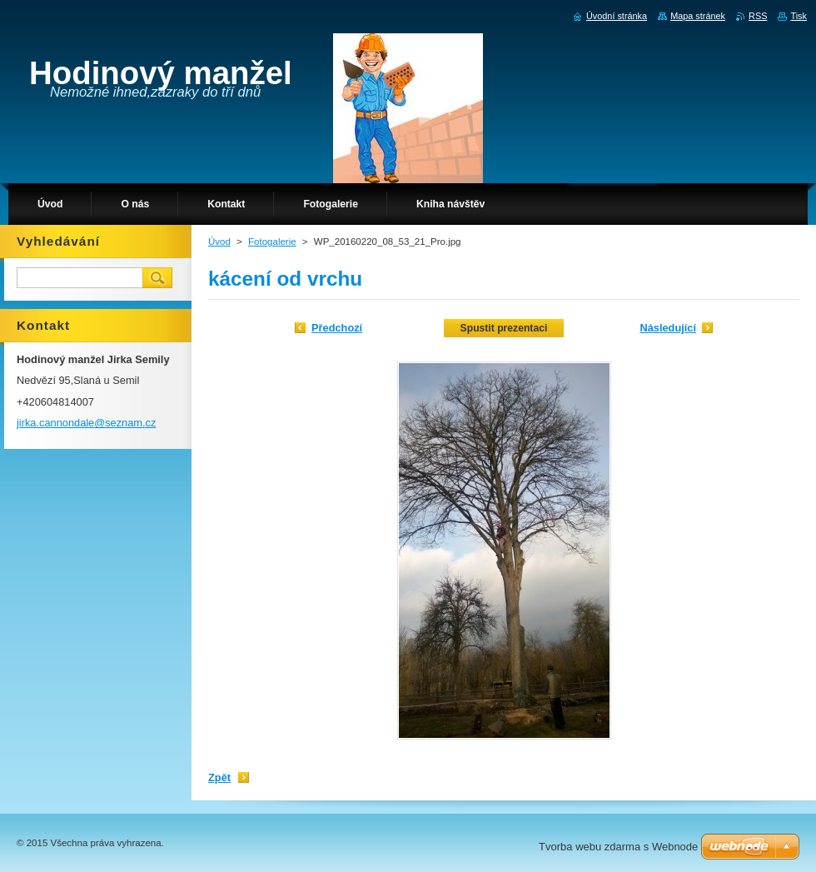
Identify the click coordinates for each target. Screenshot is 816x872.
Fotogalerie (272, 242)
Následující (667, 327)
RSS (758, 16)
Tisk (798, 16)
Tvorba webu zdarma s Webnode (618, 846)
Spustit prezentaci (504, 328)
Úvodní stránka (616, 16)
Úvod (219, 242)
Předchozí (336, 327)
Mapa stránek (697, 16)
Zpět (219, 777)
